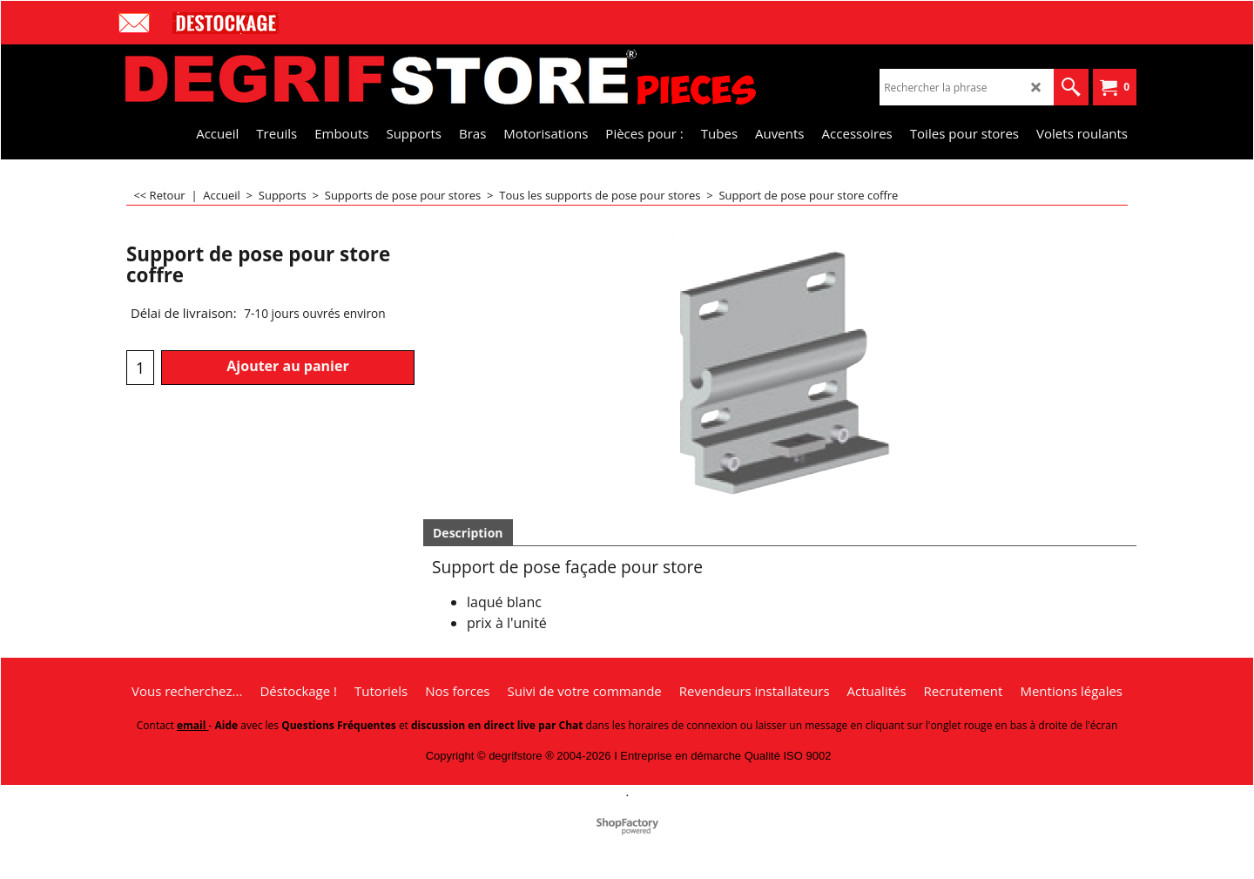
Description (468, 532)
